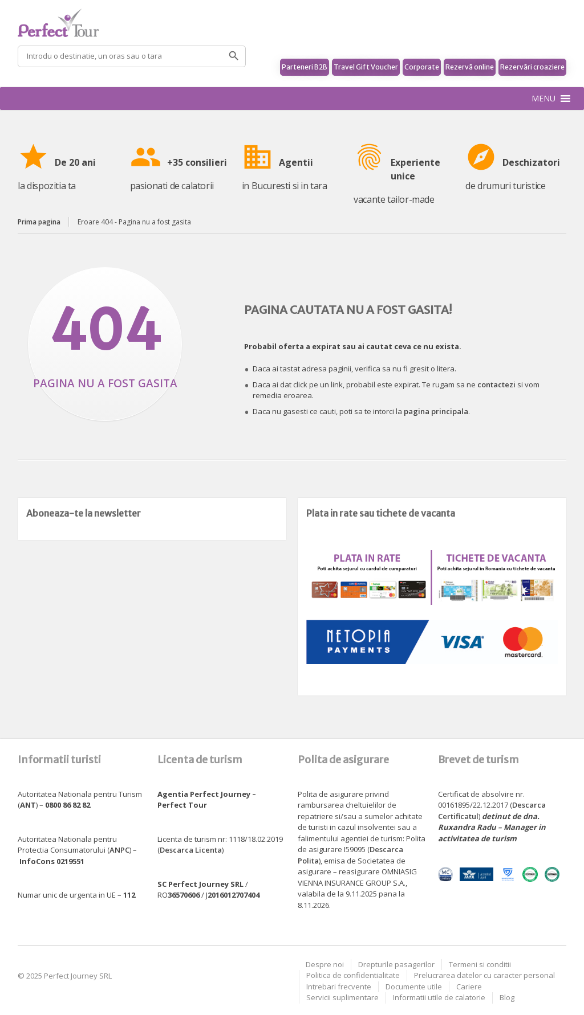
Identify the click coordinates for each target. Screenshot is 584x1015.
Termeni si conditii (480, 964)
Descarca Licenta (191, 850)
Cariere (469, 986)
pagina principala (436, 411)
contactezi (496, 384)
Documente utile (414, 986)
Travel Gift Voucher (366, 67)
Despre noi (325, 964)
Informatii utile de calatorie (439, 997)
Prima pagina (39, 222)
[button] (543, 98)
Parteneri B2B (304, 67)
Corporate (421, 67)
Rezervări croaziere (532, 67)
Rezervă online (469, 67)
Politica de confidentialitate (353, 975)
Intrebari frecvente (338, 986)
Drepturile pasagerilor (396, 964)
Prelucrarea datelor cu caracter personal (484, 975)
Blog (507, 997)
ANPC (119, 850)
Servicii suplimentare (342, 997)
